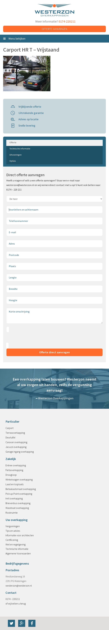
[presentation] (30, 337)
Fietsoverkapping (14, 470)
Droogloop (11, 474)
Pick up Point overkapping (19, 493)
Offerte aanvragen (54, 29)
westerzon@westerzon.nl (19, 585)
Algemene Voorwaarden (18, 553)
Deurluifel (10, 437)
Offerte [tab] (12, 142)
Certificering (12, 539)
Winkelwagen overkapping (19, 479)
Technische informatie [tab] (19, 148)
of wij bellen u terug (16, 603)
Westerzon (54, 10)
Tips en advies (13, 530)
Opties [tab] (12, 160)
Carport (9, 428)
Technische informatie (17, 548)
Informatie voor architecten (20, 535)
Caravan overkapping (16, 442)
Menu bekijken (14, 38)
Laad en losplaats (14, 484)
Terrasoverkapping (15, 432)
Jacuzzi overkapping (16, 446)
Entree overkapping (16, 465)
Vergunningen (13, 526)
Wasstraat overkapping (17, 507)
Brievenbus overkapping (18, 503)
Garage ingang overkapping (20, 451)
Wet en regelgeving (16, 544)
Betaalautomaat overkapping (21, 489)
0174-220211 (67, 21)
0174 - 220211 (13, 599)
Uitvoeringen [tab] (15, 154)
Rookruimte (12, 512)
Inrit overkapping (14, 498)
